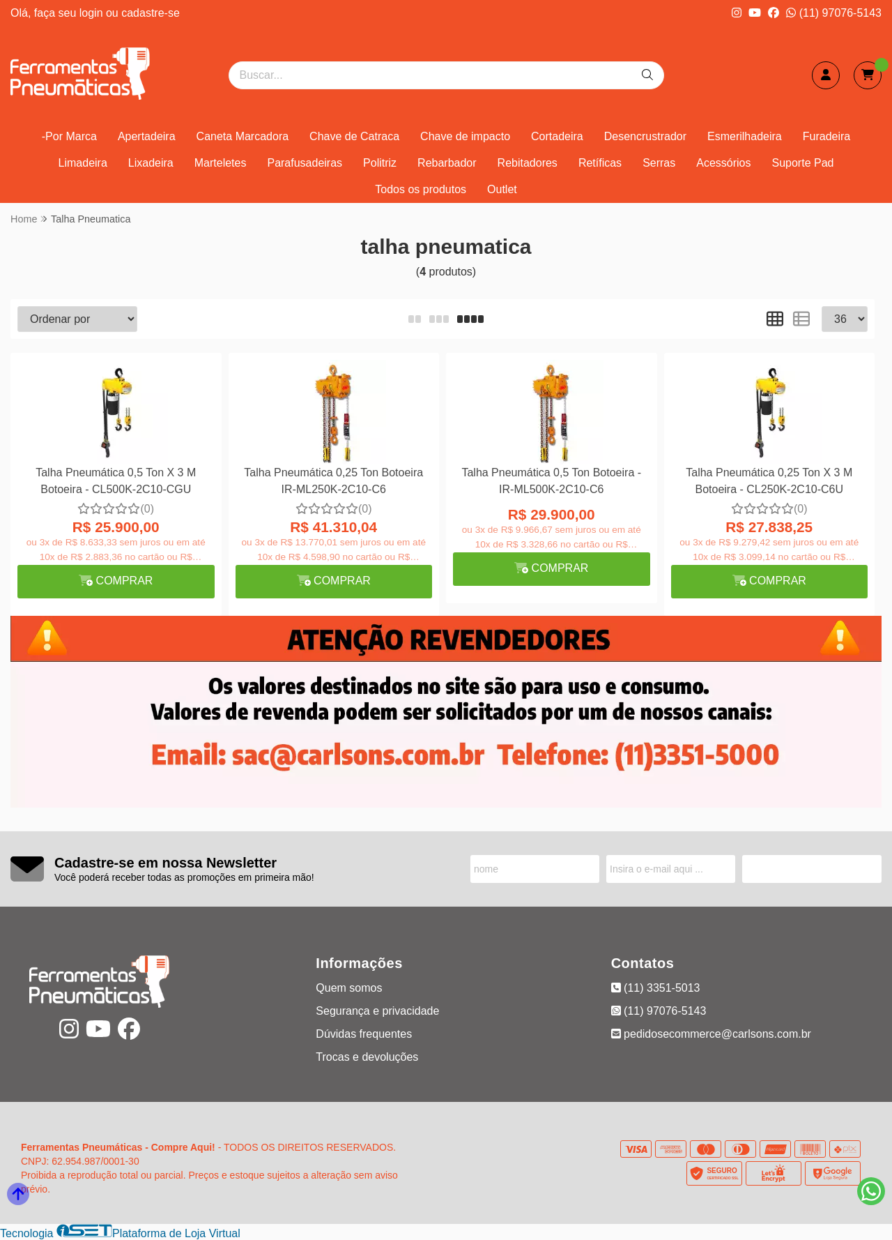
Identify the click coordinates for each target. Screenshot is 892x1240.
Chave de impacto (465, 136)
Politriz (380, 163)
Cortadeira (557, 136)
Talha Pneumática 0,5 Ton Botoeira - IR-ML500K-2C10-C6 (551, 481)
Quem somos (349, 988)
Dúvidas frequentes (364, 1034)
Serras (659, 163)
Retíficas (600, 163)
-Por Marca (69, 136)
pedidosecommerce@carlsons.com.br (711, 1034)
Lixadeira (151, 163)
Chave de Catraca (354, 136)
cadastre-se (150, 13)
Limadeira (83, 163)
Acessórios (723, 163)
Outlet (502, 189)
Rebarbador (447, 163)
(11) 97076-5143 (834, 13)
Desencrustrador (645, 136)
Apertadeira (147, 136)
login (92, 13)
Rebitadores (528, 163)
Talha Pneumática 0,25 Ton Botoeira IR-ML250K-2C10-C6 (333, 481)
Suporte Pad (803, 163)
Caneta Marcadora (243, 136)
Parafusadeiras (304, 163)
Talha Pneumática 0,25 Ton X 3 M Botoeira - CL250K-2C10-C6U (769, 481)
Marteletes (220, 163)
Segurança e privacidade (377, 1011)
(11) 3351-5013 (655, 988)
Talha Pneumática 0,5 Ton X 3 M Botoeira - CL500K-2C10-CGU (116, 481)
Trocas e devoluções (367, 1057)
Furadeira (826, 136)
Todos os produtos (420, 189)
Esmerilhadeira (744, 136)
